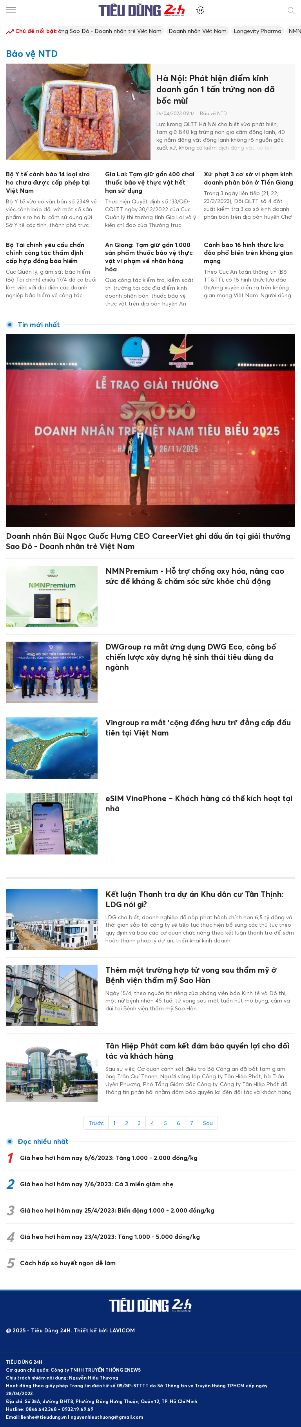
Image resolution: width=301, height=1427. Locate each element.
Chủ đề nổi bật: (32, 31)
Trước (96, 1123)
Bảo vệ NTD (213, 113)
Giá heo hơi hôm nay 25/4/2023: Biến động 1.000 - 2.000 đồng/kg (117, 1210)
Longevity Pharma (262, 30)
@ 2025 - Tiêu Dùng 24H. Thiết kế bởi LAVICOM (70, 1330)
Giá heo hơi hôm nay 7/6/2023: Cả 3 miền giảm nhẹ (97, 1184)
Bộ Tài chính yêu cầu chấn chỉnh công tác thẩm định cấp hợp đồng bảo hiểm (45, 253)
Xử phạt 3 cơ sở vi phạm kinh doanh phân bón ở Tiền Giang (248, 178)
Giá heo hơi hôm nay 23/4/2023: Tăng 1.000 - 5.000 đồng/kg (110, 1236)
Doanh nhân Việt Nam (202, 30)
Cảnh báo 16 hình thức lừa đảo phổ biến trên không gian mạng (248, 253)
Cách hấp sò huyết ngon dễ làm (68, 1263)
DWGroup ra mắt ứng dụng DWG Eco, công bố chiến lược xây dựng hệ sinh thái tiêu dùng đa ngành (190, 657)
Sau (208, 1123)
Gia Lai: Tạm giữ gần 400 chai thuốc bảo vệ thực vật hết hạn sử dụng (149, 182)
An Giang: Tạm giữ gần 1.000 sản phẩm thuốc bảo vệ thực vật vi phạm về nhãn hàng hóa (149, 257)
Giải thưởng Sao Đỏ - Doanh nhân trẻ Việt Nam (104, 30)
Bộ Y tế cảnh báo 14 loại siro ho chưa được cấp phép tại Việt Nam (48, 182)
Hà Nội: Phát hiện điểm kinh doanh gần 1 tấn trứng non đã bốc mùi (215, 89)
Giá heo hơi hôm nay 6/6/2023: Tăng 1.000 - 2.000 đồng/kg (109, 1158)
